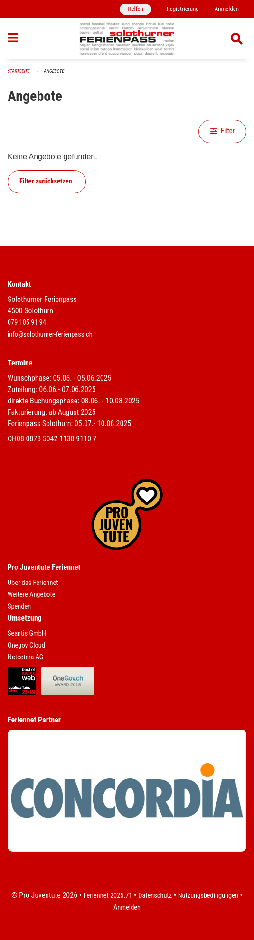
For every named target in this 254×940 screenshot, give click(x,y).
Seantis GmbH (27, 634)
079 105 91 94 (27, 323)
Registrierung (183, 8)
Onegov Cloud (26, 645)
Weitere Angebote (32, 595)
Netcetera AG (25, 657)
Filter (222, 131)
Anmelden (227, 8)
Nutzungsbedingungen (208, 896)
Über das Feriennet (33, 583)
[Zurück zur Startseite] (127, 38)
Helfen (135, 8)
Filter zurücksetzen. (46, 181)
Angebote (54, 70)
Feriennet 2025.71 (108, 896)
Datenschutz (155, 896)
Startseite (18, 70)
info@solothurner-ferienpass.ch (50, 334)
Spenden (19, 606)
